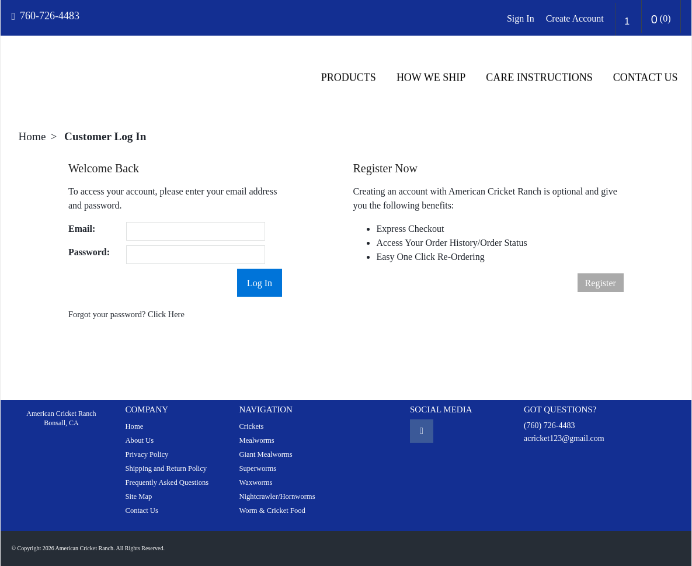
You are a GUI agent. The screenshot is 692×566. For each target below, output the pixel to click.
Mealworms (256, 440)
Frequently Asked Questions (166, 482)
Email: (81, 229)
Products (349, 78)
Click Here (166, 314)
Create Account (575, 18)
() (661, 19)
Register (600, 283)
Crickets (251, 426)
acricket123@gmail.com (564, 438)
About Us (139, 440)
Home (32, 136)
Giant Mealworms (265, 454)
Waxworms (255, 482)
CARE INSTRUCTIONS (539, 78)
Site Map (138, 496)
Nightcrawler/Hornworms (277, 496)
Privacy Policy (146, 454)
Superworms (257, 468)
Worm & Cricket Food (272, 510)
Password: (89, 252)
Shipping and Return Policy (166, 468)
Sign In (520, 18)
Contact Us (646, 78)
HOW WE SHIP (431, 78)
